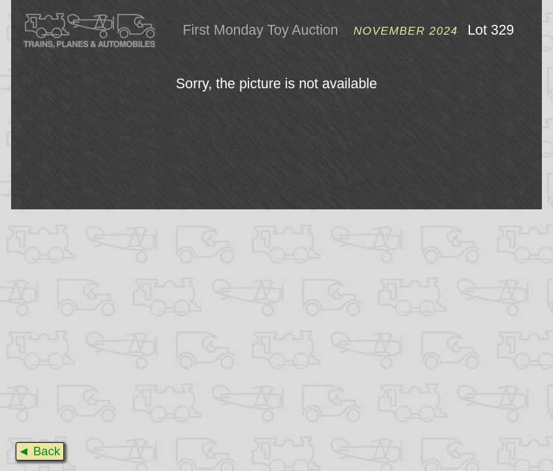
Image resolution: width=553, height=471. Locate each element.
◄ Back (39, 451)
